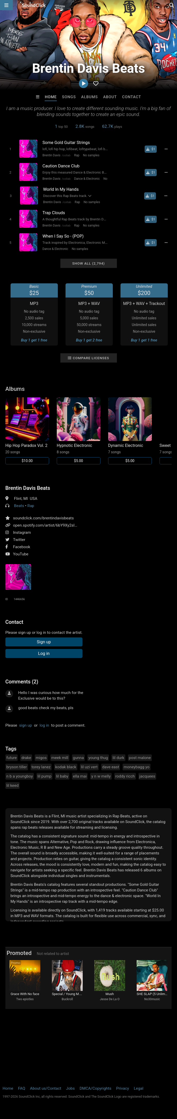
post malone (140, 757)
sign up (25, 725)
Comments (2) (21, 682)
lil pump (44, 776)
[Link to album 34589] (130, 430)
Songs (69, 97)
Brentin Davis (51, 155)
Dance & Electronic (87, 179)
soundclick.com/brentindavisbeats (43, 518)
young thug (98, 757)
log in (44, 725)
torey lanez (41, 767)
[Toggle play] (10, 149)
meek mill (59, 757)
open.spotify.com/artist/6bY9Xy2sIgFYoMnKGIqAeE (59, 525)
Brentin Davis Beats (27, 488)
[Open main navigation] (6, 5)
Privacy (122, 1088)
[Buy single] (151, 149)
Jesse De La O (109, 999)
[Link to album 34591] (27, 430)
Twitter (19, 539)
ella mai (80, 776)
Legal (138, 1088)
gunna (78, 757)
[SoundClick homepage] (34, 5)
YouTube (21, 554)
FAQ (21, 1088)
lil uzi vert (89, 767)
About (110, 97)
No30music (152, 999)
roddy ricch (125, 776)
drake (26, 757)
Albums (89, 97)
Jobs (70, 1088)
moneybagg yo (136, 767)
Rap (76, 155)
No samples (91, 155)
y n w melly (100, 776)
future (11, 757)
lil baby (62, 776)
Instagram (22, 532)
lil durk (118, 757)
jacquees (147, 776)
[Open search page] (172, 5)
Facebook (21, 547)
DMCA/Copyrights (95, 1088)
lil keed (12, 785)
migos (41, 757)
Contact (131, 97)
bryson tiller (16, 767)
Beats (19, 505)
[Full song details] (166, 149)
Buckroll (67, 999)
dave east (110, 767)
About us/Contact (45, 1088)
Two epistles (25, 999)
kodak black (65, 767)
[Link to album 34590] (78, 430)
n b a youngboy (19, 776)
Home (51, 97)
